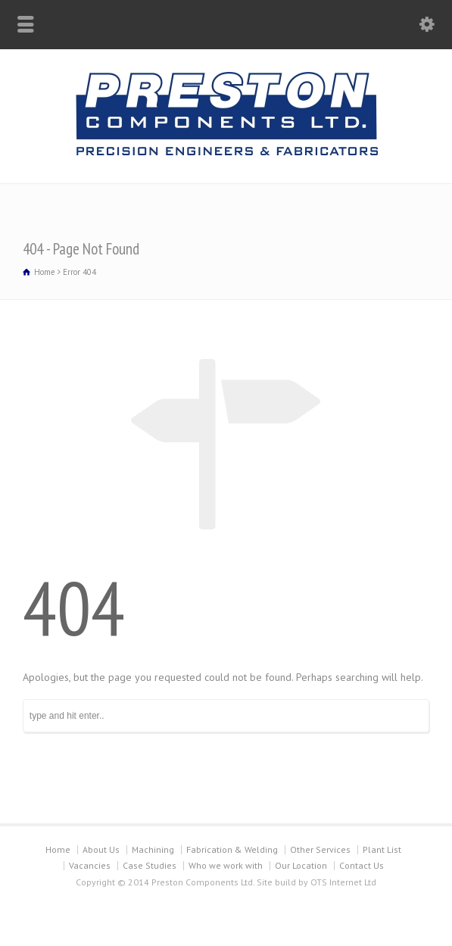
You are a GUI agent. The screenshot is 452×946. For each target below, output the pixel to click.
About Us (101, 849)
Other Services (320, 849)
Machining (153, 849)
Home (57, 849)
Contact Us (361, 865)
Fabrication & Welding (232, 849)
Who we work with (226, 865)
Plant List (382, 849)
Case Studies (149, 865)
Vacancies (90, 865)
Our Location (301, 865)
